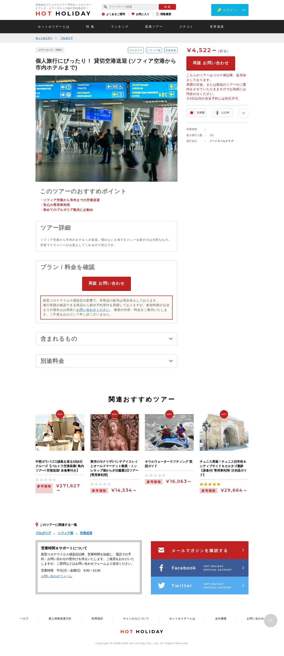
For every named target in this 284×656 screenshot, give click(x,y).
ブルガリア (67, 38)
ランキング (120, 26)
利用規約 (97, 618)
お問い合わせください (93, 309)
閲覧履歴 (165, 14)
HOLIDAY (63, 13)
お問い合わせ (255, 618)
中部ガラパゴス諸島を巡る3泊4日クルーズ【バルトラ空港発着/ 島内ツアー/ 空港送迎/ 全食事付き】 (60, 466)
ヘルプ (24, 618)
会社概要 (221, 618)
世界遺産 (217, 26)
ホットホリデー (44, 38)
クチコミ (186, 26)
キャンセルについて (136, 618)
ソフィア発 (154, 50)
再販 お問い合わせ (107, 283)
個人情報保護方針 (60, 618)
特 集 (90, 26)
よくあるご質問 (115, 14)
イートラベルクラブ (221, 141)
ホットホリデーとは (54, 26)
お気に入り (142, 14)
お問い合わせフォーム (56, 576)
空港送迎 (171, 50)
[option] (107, 128)
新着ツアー (154, 26)
